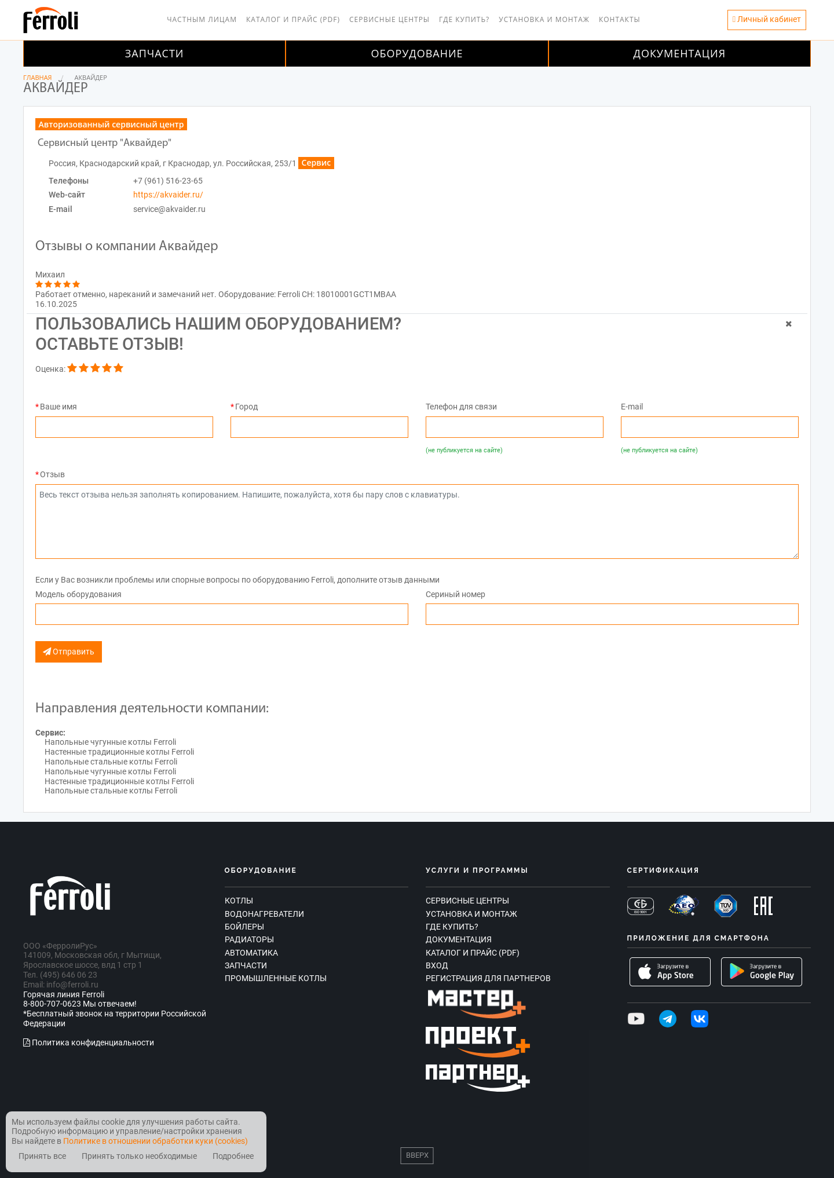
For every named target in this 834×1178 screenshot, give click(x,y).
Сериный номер (455, 594)
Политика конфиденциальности (88, 1042)
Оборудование (417, 53)
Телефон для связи (461, 406)
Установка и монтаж (544, 19)
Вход (437, 965)
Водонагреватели (264, 914)
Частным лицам (202, 19)
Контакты (620, 19)
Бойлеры (244, 926)
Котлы (239, 900)
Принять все (42, 1156)
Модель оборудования (78, 594)
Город (246, 406)
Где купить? (464, 19)
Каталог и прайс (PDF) (293, 19)
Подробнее (233, 1156)
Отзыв (52, 474)
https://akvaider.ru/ (168, 194)
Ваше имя (58, 406)
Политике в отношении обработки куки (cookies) (155, 1141)
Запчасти (154, 53)
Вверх (417, 1155)
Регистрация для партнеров (488, 978)
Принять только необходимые (139, 1156)
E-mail (632, 406)
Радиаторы (249, 939)
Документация (680, 53)
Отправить (68, 652)
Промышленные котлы (276, 978)
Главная (37, 77)
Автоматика (251, 952)
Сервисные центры (389, 19)
